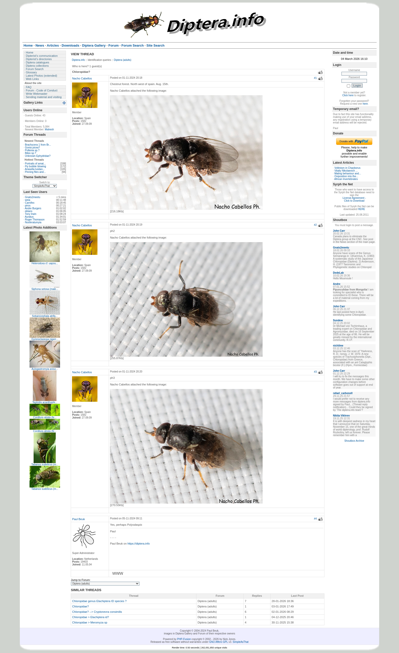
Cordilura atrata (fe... (44, 417)
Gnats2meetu (32, 197)
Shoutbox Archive (354, 440)
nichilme (338, 345)
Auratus (29, 216)
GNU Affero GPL (218, 642)
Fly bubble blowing (35, 166)
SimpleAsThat (240, 642)
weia (27, 200)
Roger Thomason (35, 219)
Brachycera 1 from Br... (38, 144)
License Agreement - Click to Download (354, 199)
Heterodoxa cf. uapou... (45, 263)
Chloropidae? (80, 606)
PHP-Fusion (184, 639)
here (365, 103)
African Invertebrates (346, 179)
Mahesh (49, 129)
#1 (315, 78)
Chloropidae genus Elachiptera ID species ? (99, 601)
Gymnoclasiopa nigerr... (44, 339)
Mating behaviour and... (347, 173)
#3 (315, 371)
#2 (315, 225)
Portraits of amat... (35, 163)
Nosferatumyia (33, 222)
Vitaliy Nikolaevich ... (346, 170)
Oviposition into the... (346, 176)
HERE (361, 209)
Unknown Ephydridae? (38, 156)
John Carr (339, 230)
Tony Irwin (30, 214)
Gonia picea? (32, 147)
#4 (315, 518)
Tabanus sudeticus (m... (44, 464)
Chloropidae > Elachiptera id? (90, 617)
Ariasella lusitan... (35, 169)
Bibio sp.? (30, 153)
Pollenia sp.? (32, 150)
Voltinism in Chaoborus (347, 167)
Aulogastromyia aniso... (45, 369)
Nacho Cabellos (82, 78)
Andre (336, 284)
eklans (28, 211)
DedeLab (338, 272)
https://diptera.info (138, 543)
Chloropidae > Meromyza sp (89, 622)
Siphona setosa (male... (44, 289)
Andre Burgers (33, 208)
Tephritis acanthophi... (44, 402)
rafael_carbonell (343, 393)
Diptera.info (78, 60)
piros (28, 205)
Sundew (338, 320)
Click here (347, 95)
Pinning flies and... (35, 172)
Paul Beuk (78, 519)
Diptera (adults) (122, 60)
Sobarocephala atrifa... (45, 316)
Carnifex (29, 202)
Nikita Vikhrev (341, 415)
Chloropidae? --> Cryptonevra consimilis (97, 611)
